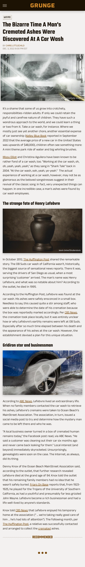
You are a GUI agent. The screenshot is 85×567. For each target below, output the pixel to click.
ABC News (25, 401)
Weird (7, 16)
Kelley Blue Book (36, 135)
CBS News (71, 312)
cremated (44, 528)
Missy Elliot (10, 157)
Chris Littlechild (15, 45)
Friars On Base (39, 484)
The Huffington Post (36, 259)
